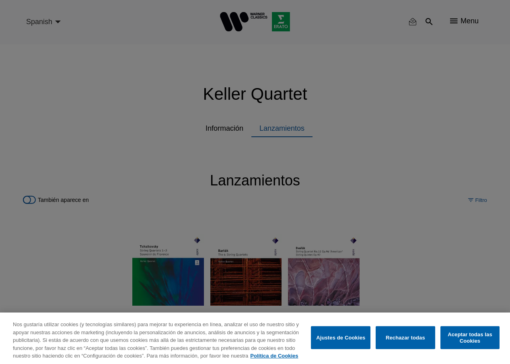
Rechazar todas (405, 338)
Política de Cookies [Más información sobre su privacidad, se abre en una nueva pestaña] (274, 356)
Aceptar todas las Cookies (470, 337)
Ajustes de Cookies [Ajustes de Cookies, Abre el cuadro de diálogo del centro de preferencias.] (340, 338)
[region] (255, 338)
